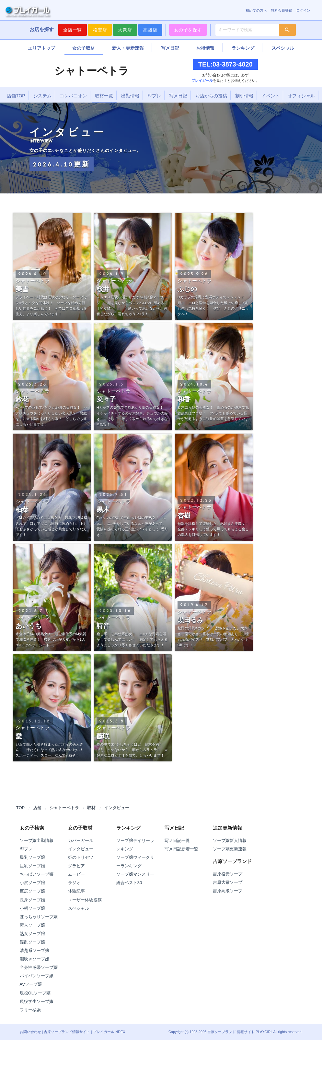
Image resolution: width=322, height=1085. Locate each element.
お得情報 (205, 48)
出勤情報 (130, 95)
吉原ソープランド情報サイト (67, 1032)
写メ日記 (170, 48)
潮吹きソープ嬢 (34, 958)
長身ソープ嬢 (32, 899)
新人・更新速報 (128, 48)
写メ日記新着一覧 (181, 848)
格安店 (100, 29)
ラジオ (74, 882)
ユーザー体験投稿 (85, 899)
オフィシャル (301, 95)
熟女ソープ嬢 (32, 933)
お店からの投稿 (211, 95)
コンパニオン (73, 95)
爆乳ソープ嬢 (32, 857)
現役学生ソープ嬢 (36, 1001)
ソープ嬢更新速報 (230, 848)
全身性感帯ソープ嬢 (39, 967)
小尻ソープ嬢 (32, 882)
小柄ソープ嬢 (32, 908)
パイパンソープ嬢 (36, 975)
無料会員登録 (281, 10)
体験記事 (76, 891)
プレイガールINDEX (109, 1032)
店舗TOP (16, 95)
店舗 (37, 807)
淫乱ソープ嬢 (32, 942)
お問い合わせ (30, 1032)
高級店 (150, 29)
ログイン (303, 10)
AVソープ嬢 (31, 984)
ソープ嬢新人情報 (230, 840)
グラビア (76, 865)
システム (42, 95)
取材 (91, 807)
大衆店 (125, 29)
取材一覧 (104, 95)
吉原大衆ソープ (227, 882)
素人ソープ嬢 (32, 925)
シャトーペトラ (64, 807)
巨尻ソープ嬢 (32, 891)
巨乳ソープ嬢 (32, 865)
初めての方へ (256, 10)
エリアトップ (41, 48)
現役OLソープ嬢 (35, 993)
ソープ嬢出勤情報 (36, 840)
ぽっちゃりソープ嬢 (39, 916)
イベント (270, 95)
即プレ (154, 95)
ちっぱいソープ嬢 (36, 874)
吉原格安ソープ (227, 873)
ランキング (243, 48)
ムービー (76, 874)
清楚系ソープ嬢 (34, 950)
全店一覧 (72, 29)
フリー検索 (30, 1009)
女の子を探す (188, 29)
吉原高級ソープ (227, 890)
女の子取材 (83, 48)
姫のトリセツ (80, 857)
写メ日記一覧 (177, 840)
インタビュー (116, 807)
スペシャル (282, 48)
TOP (20, 807)
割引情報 (244, 95)
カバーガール (80, 840)
